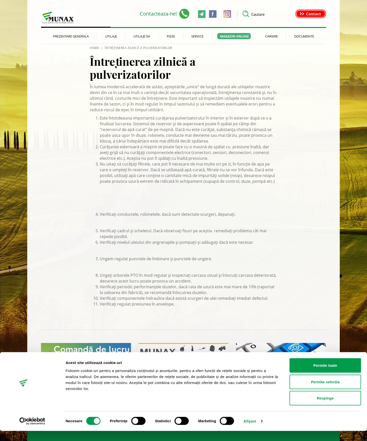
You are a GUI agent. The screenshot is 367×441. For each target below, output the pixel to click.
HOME (94, 48)
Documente (304, 36)
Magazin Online (234, 36)
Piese (171, 36)
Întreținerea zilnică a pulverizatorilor (138, 48)
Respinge (325, 408)
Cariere (271, 36)
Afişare (250, 431)
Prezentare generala (71, 36)
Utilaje (111, 36)
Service (197, 36)
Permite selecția (325, 392)
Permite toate (325, 375)
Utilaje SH (142, 36)
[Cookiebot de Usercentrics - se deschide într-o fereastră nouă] (32, 431)
